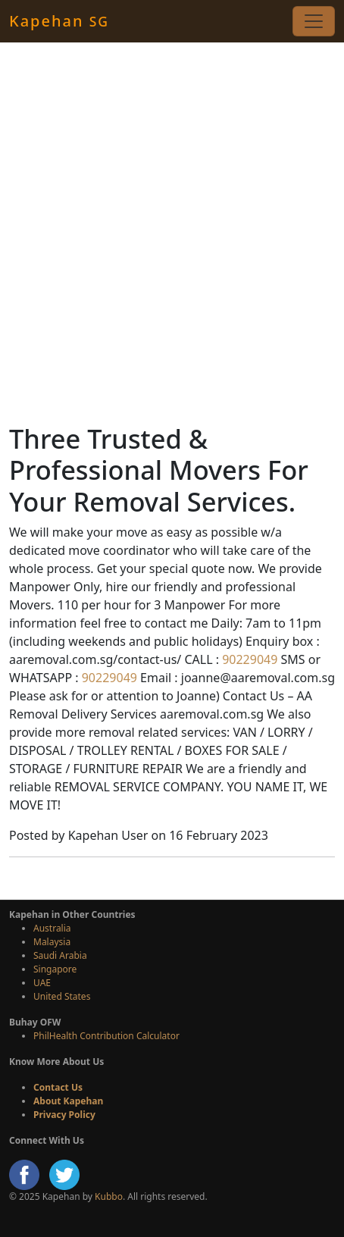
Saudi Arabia (60, 955)
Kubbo (109, 1196)
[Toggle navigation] (313, 21)
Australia (52, 928)
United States (61, 996)
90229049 (248, 659)
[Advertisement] (172, 233)
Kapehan (59, 21)
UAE (42, 982)
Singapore (55, 969)
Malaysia (51, 941)
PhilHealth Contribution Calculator (106, 1035)
